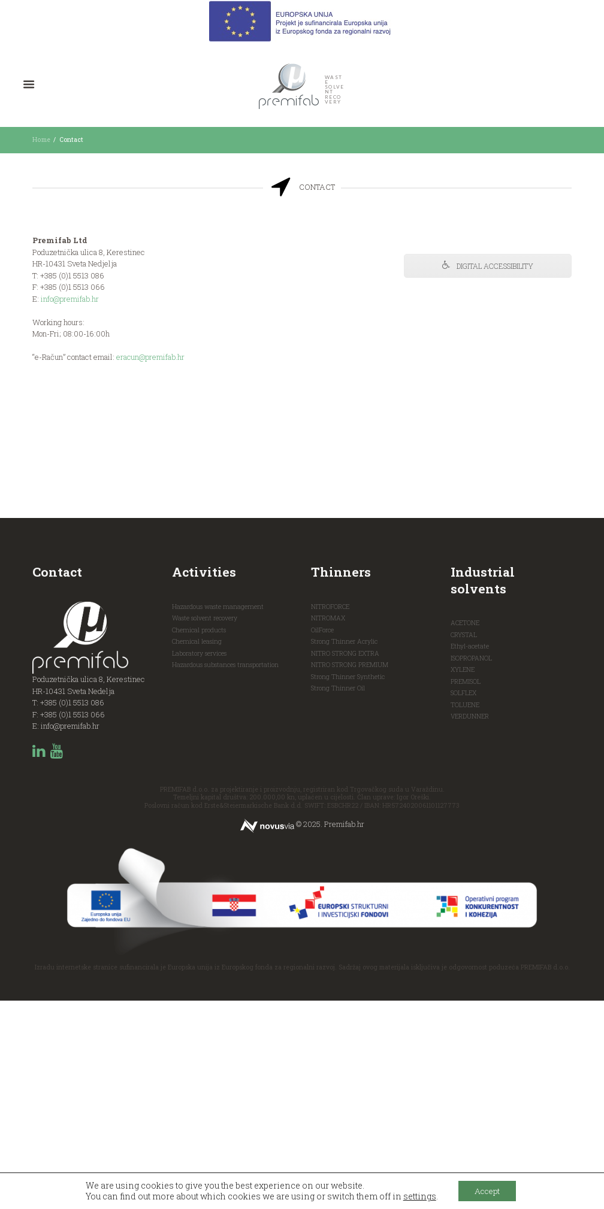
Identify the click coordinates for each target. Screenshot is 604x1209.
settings (416, 1195)
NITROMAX (328, 826)
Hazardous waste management (218, 815)
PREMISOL (466, 890)
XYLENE (463, 878)
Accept (487, 1190)
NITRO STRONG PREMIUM (350, 873)
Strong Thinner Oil (338, 896)
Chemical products (199, 838)
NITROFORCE (331, 815)
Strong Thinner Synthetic (348, 885)
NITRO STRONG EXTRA (345, 861)
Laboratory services (199, 861)
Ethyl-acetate (470, 854)
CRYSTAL (464, 843)
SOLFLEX (464, 901)
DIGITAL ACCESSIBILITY (487, 266)
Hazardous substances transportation (225, 873)
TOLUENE (466, 913)
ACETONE (466, 831)
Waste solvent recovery (205, 826)
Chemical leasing (197, 850)
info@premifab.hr (70, 298)
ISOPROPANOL (471, 866)
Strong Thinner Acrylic (344, 850)
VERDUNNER (471, 924)
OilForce (322, 838)
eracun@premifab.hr (151, 357)
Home (41, 140)
